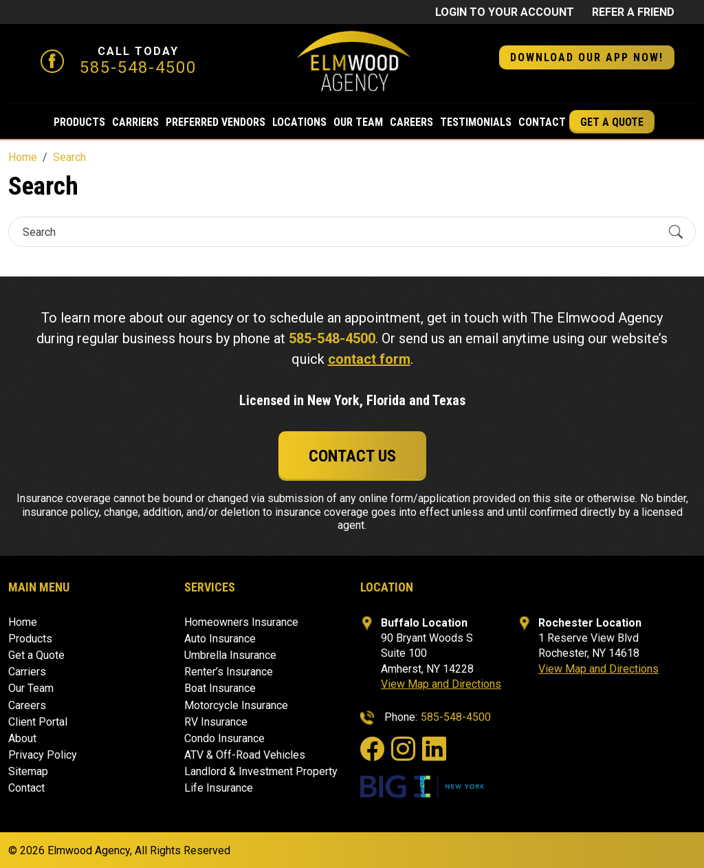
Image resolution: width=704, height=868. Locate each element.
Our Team (358, 122)
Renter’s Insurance (228, 671)
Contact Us (352, 456)
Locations (299, 122)
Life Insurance (218, 787)
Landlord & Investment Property (261, 771)
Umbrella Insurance (230, 655)
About (22, 738)
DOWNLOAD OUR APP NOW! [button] (586, 57)
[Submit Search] (676, 232)
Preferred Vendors (215, 122)
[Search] (340, 232)
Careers (411, 122)
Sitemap (28, 771)
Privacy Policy (42, 754)
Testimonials (476, 122)
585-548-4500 (138, 67)
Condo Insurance (224, 738)
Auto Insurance (220, 638)
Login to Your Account (504, 12)
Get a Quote (612, 122)
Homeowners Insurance (241, 622)
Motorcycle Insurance (236, 705)
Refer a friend (633, 12)
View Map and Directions (441, 684)
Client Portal (37, 721)
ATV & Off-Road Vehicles (244, 754)
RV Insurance (216, 721)
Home (22, 622)
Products (79, 122)
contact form (369, 359)
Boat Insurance (220, 688)
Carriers (135, 122)
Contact (542, 122)
